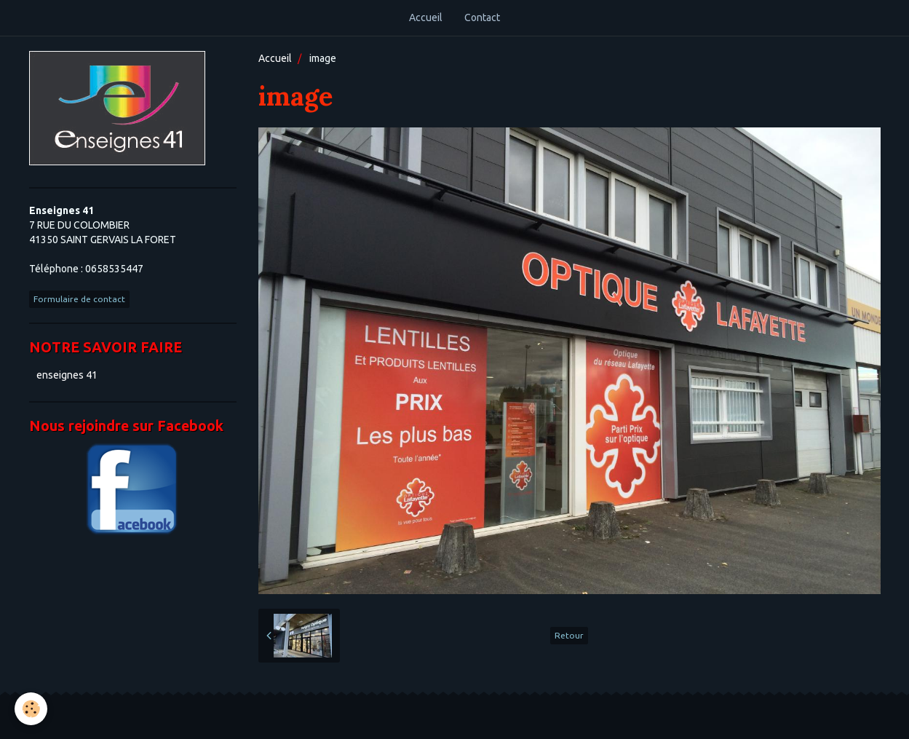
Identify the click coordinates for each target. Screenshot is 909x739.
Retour (569, 635)
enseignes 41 (67, 375)
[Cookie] (31, 708)
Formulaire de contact (79, 299)
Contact (482, 17)
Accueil (425, 17)
